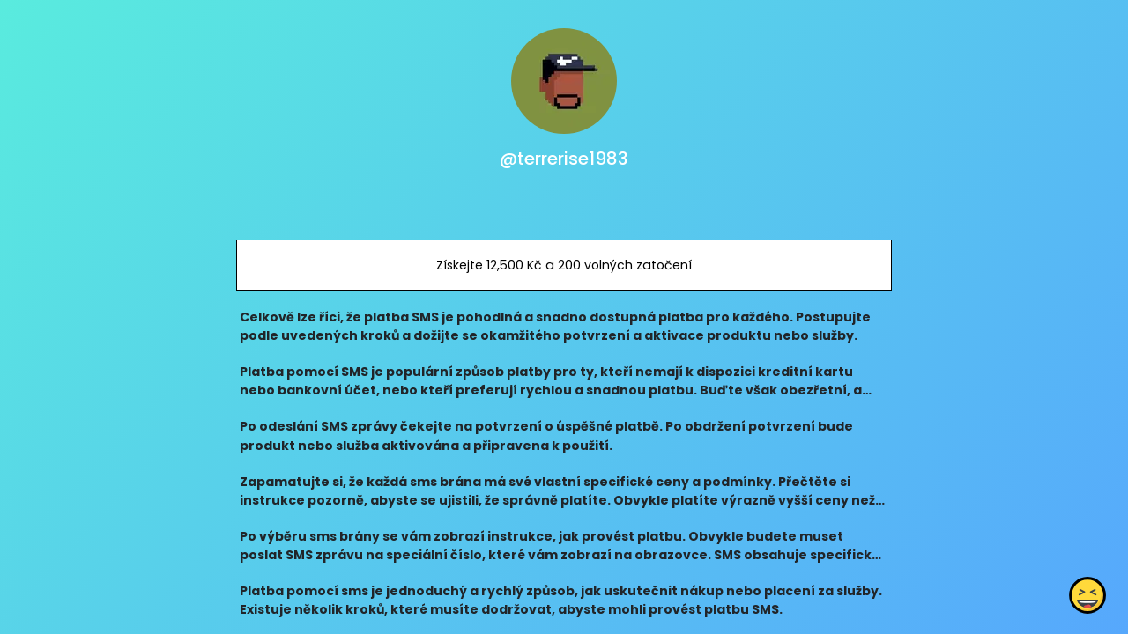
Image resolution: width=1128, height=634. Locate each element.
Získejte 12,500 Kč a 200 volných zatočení (564, 265)
